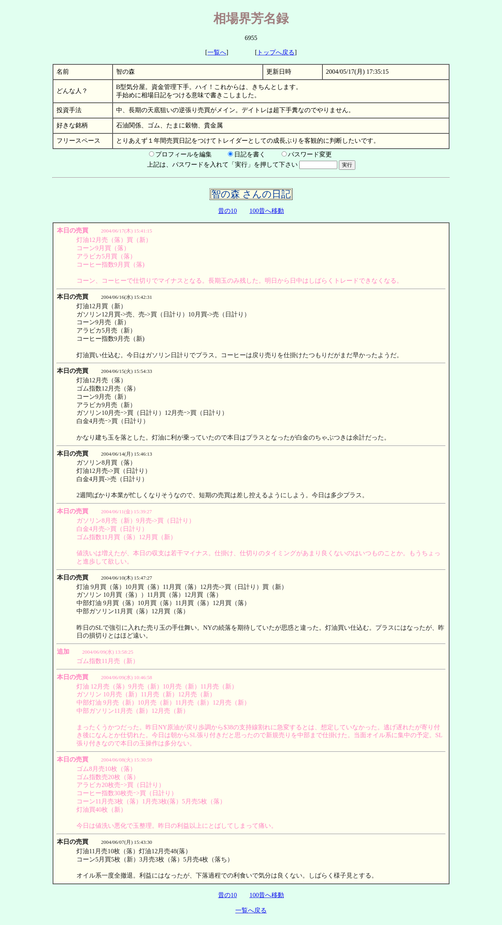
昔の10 (227, 210)
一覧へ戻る (251, 910)
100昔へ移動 (266, 210)
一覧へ (216, 52)
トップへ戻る (276, 52)
